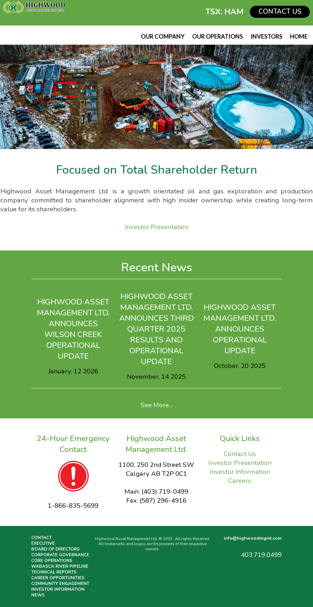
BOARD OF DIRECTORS (55, 549)
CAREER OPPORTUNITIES (57, 578)
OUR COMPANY (163, 36)
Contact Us (240, 453)
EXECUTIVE (43, 543)
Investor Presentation (156, 226)
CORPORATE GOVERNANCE (60, 555)
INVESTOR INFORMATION (57, 589)
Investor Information (240, 471)
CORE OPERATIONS (51, 561)
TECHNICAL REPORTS (53, 572)
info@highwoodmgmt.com (253, 538)
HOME (299, 36)
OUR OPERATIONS (217, 36)
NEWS (38, 595)
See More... (157, 405)
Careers (239, 480)
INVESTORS (266, 36)
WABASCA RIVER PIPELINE (59, 566)
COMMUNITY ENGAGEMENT (60, 584)
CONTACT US (280, 11)
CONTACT (41, 538)
